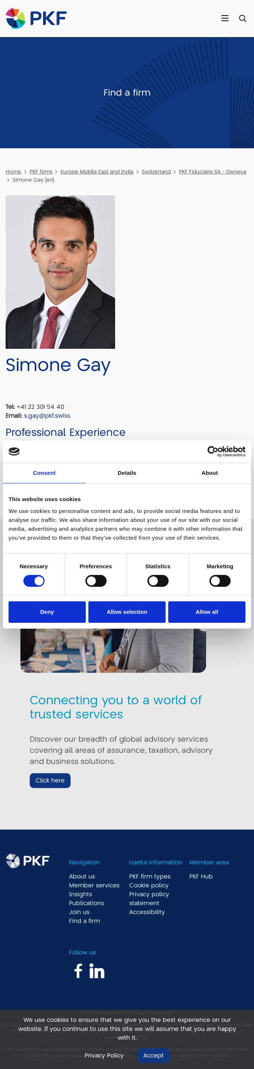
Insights (80, 894)
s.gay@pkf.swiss (47, 416)
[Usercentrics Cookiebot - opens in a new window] (212, 451)
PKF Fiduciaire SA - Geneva (212, 171)
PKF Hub (201, 876)
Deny (47, 612)
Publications (86, 903)
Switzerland (156, 171)
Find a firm (84, 921)
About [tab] (210, 473)
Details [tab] (127, 473)
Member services (94, 885)
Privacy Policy (104, 1055)
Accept (153, 1055)
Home (13, 171)
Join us (79, 912)
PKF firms (41, 171)
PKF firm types (149, 876)
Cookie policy (149, 885)
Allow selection (127, 612)
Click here (50, 780)
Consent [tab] (44, 473)
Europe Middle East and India (97, 171)
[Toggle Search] (242, 18)
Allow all (207, 612)
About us (82, 876)
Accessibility (147, 912)
